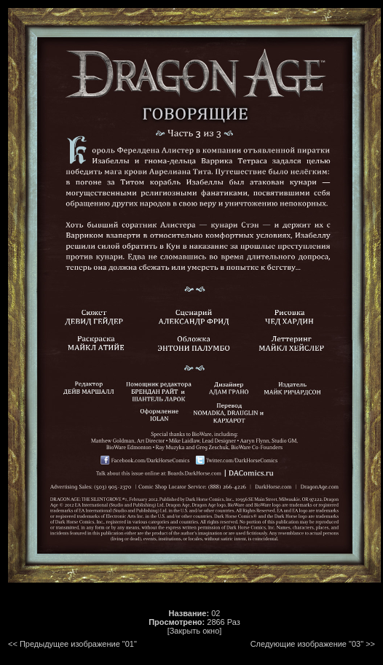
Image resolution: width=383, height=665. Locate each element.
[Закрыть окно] (194, 630)
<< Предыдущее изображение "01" (72, 643)
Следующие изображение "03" (306, 643)
